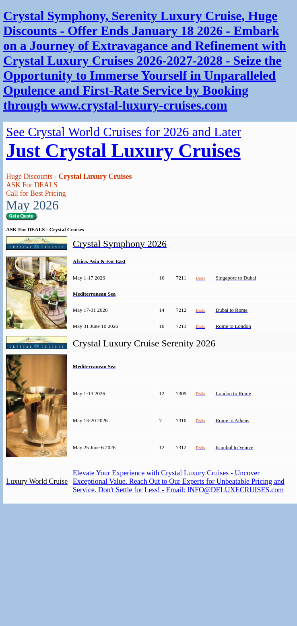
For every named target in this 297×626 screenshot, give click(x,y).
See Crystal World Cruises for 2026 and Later (123, 131)
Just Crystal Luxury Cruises (123, 150)
